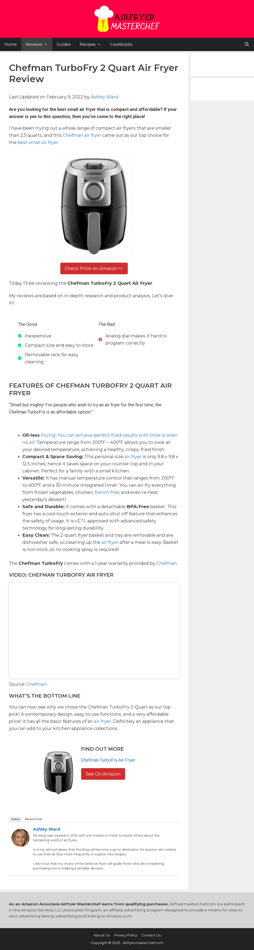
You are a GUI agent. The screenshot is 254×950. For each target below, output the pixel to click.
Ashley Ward (104, 97)
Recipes (92, 44)
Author (15, 819)
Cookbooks (121, 44)
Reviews (39, 44)
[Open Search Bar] (247, 44)
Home (10, 44)
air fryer (132, 456)
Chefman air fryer (82, 135)
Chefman (166, 563)
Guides (64, 44)
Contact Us (151, 935)
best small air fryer (38, 142)
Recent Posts (33, 819)
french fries (107, 492)
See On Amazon (103, 774)
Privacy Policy (125, 935)
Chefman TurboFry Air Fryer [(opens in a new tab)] (108, 760)
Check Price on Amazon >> (94, 268)
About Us (102, 935)
